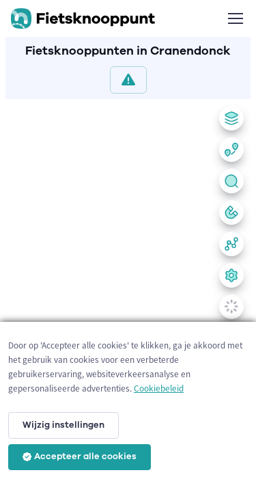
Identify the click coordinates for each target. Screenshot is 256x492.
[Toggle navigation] (235, 18)
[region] (128, 293)
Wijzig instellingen (63, 425)
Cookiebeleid (159, 388)
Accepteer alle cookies (80, 456)
